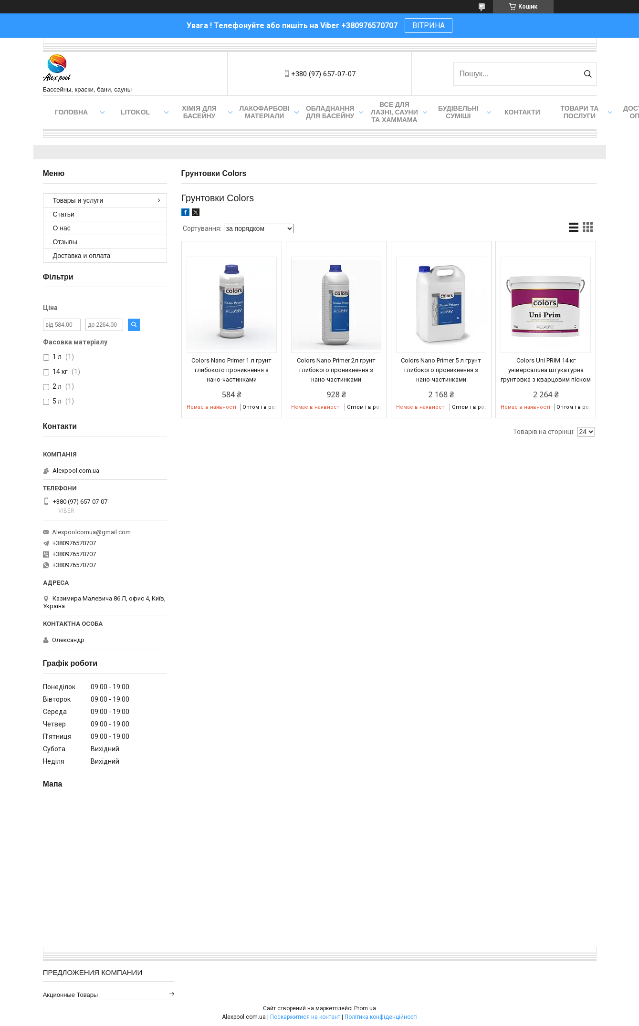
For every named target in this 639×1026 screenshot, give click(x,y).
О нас (62, 228)
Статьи (63, 214)
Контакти (522, 112)
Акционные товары (70, 994)
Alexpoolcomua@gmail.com (91, 532)
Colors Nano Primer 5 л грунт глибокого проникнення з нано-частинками (441, 370)
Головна (71, 112)
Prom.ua (365, 1008)
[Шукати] (588, 74)
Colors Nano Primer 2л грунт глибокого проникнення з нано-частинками (336, 370)
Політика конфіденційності (381, 1017)
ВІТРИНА (428, 25)
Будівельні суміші (458, 112)
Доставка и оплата (82, 255)
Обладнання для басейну (330, 112)
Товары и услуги (78, 200)
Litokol (135, 112)
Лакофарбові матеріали (265, 112)
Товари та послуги (580, 112)
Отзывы (65, 242)
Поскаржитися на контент (305, 1017)
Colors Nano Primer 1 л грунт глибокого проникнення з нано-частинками (231, 370)
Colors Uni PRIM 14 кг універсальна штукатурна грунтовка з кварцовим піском (546, 370)
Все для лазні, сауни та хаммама (394, 112)
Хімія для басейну (199, 112)
